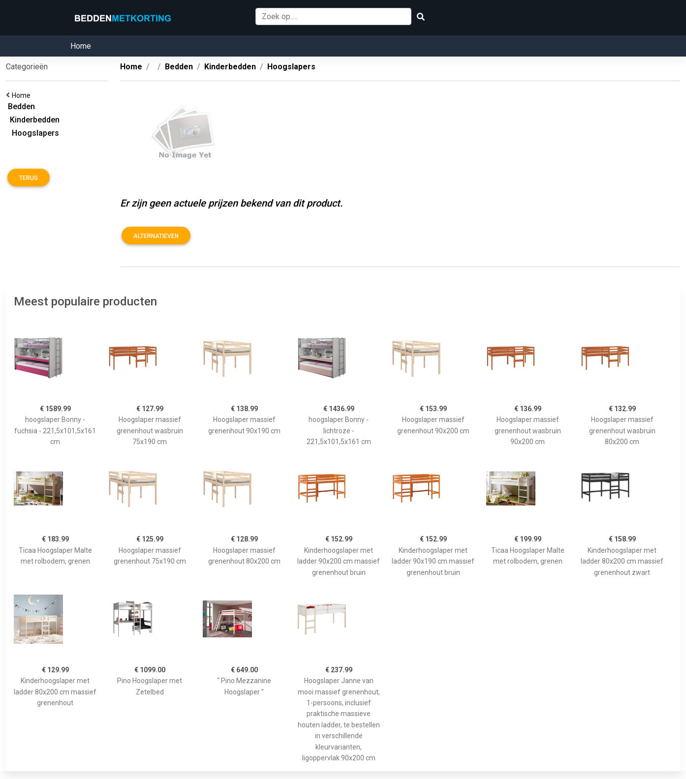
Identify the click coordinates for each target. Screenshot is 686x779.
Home (80, 46)
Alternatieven (156, 236)
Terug (28, 178)
